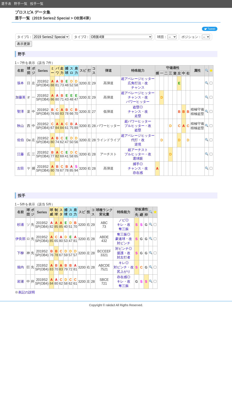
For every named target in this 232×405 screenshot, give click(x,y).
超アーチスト (138, 168)
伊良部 (20, 276)
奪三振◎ (123, 272)
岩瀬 (20, 319)
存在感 (138, 191)
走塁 (137, 134)
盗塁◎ (138, 126)
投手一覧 (36, 3)
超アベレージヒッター (138, 97)
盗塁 (137, 149)
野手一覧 (20, 3)
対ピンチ (123, 281)
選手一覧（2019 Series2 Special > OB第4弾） (54, 18)
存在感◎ (123, 314)
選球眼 (138, 177)
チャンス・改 (138, 116)
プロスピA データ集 (32, 12)
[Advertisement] (116, 34)
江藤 (20, 173)
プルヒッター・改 (137, 144)
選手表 (6, 3)
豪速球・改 (123, 276)
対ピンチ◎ (123, 286)
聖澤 (20, 130)
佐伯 (20, 158)
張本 (20, 102)
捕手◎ (138, 183)
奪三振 (124, 266)
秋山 (20, 144)
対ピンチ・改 (124, 305)
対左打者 (123, 295)
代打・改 (138, 158)
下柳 (20, 290)
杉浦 (20, 262)
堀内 (20, 305)
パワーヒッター (138, 120)
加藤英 (20, 116)
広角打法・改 (138, 102)
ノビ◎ (124, 258)
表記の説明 (26, 330)
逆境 (137, 163)
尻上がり (123, 309)
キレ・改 (123, 262)
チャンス (138, 106)
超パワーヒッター (137, 140)
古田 (20, 187)
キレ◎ (124, 300)
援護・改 (123, 290)
